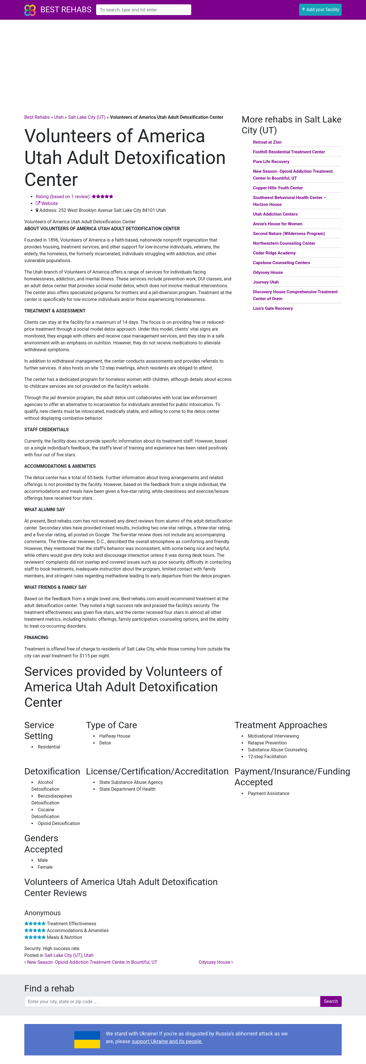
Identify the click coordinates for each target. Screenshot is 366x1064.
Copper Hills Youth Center (278, 187)
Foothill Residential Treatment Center (289, 151)
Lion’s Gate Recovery (273, 308)
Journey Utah (266, 282)
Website (47, 203)
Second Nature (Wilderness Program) (289, 233)
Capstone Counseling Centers (281, 262)
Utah (58, 117)
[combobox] (143, 9)
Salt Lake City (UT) (87, 117)
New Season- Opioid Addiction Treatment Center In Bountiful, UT (90, 962)
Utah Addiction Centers (275, 214)
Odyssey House (216, 962)
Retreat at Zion (267, 142)
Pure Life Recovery (271, 161)
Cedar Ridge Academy (274, 253)
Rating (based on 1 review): (74, 196)
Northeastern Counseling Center (284, 243)
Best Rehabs (66, 9)
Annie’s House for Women (278, 223)
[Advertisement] (183, 63)
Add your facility (320, 9)
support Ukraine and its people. (167, 1041)
